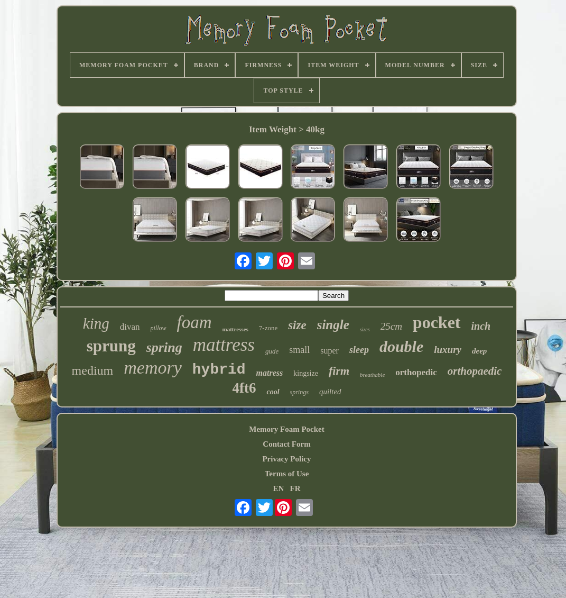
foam (194, 322)
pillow (158, 328)
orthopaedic (475, 371)
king (96, 323)
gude (272, 351)
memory (153, 367)
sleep (359, 350)
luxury (447, 349)
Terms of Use (287, 473)
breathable (372, 375)
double (401, 346)
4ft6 (244, 388)
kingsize (305, 373)
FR (295, 488)
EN (278, 488)
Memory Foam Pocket (286, 429)
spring (164, 347)
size (297, 325)
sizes (365, 329)
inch (481, 326)
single (333, 325)
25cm (391, 326)
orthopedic (416, 372)
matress (269, 372)
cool (272, 392)
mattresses (235, 329)
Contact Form (286, 444)
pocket (437, 322)
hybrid (219, 369)
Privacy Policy (286, 459)
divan (130, 327)
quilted (330, 391)
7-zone (268, 328)
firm (339, 370)
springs (299, 392)
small (299, 350)
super (329, 350)
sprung (111, 346)
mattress (224, 344)
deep (479, 351)
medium (93, 370)
